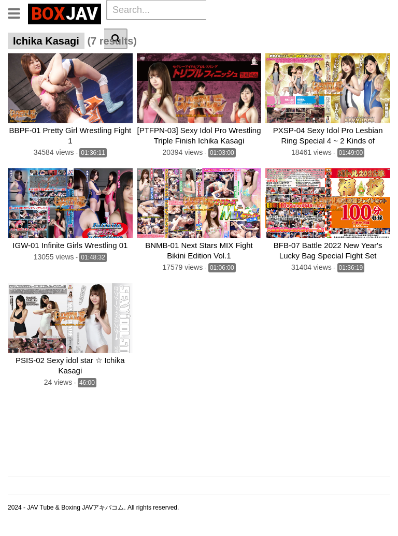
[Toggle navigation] (18, 12)
